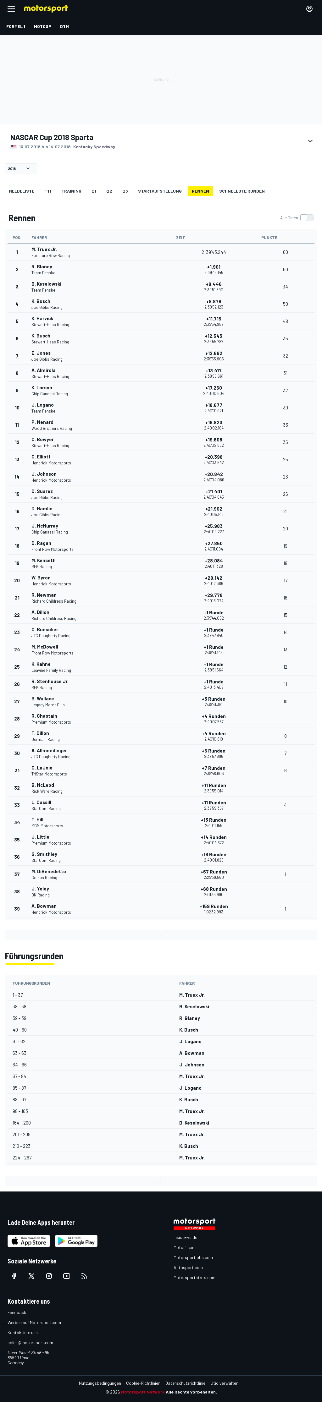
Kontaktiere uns (23, 1332)
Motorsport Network (143, 1391)
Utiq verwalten (224, 1383)
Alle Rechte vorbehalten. (191, 1391)
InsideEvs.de (185, 1237)
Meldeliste (21, 191)
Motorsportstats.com (194, 1277)
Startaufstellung (160, 191)
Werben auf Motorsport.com (34, 1322)
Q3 (125, 191)
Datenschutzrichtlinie (185, 1383)
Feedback (17, 1312)
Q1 (94, 191)
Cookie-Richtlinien (143, 1383)
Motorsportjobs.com (193, 1257)
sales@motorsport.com (30, 1342)
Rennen (200, 191)
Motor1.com (185, 1247)
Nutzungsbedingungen (100, 1383)
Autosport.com (188, 1267)
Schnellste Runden (242, 191)
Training (71, 191)
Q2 (109, 191)
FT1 (47, 191)
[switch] (296, 218)
